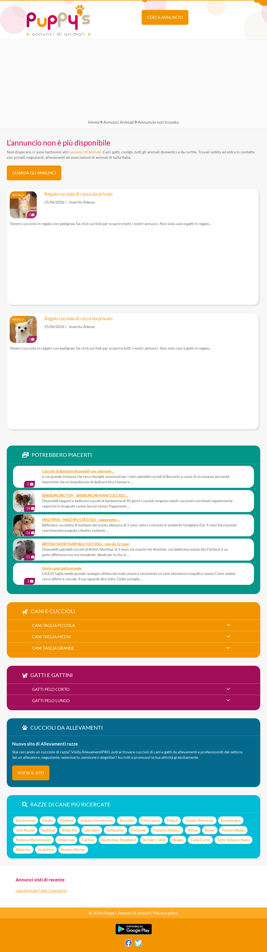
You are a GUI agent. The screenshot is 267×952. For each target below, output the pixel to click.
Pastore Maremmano (33, 839)
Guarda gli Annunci (34, 172)
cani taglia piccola (53, 625)
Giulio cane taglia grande (61, 568)
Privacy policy (165, 912)
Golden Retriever (199, 820)
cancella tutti (27, 890)
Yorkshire (46, 849)
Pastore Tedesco (167, 830)
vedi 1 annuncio (53, 890)
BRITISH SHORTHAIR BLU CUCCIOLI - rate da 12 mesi (85, 544)
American (66, 839)
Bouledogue (231, 820)
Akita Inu (23, 849)
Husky (47, 820)
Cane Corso (200, 839)
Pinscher (138, 830)
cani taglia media (51, 636)
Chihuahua (150, 820)
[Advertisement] (133, 77)
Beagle (177, 839)
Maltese (66, 820)
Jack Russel (25, 830)
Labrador (91, 830)
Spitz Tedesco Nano (233, 839)
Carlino (88, 839)
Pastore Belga (233, 830)
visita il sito (31, 772)
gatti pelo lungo (51, 700)
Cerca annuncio (165, 17)
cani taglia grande (53, 648)
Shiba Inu (69, 830)
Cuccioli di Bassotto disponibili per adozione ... (78, 471)
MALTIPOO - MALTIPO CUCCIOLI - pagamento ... (81, 520)
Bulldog (48, 830)
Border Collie (154, 839)
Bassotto (127, 820)
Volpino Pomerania (96, 820)
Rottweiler (115, 830)
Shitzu (193, 830)
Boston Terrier (73, 849)
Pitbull (172, 820)
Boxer (210, 830)
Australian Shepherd (118, 839)
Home (93, 122)
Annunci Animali (118, 122)
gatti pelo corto (50, 689)
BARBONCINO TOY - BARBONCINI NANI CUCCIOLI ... (85, 496)
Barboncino (25, 820)
